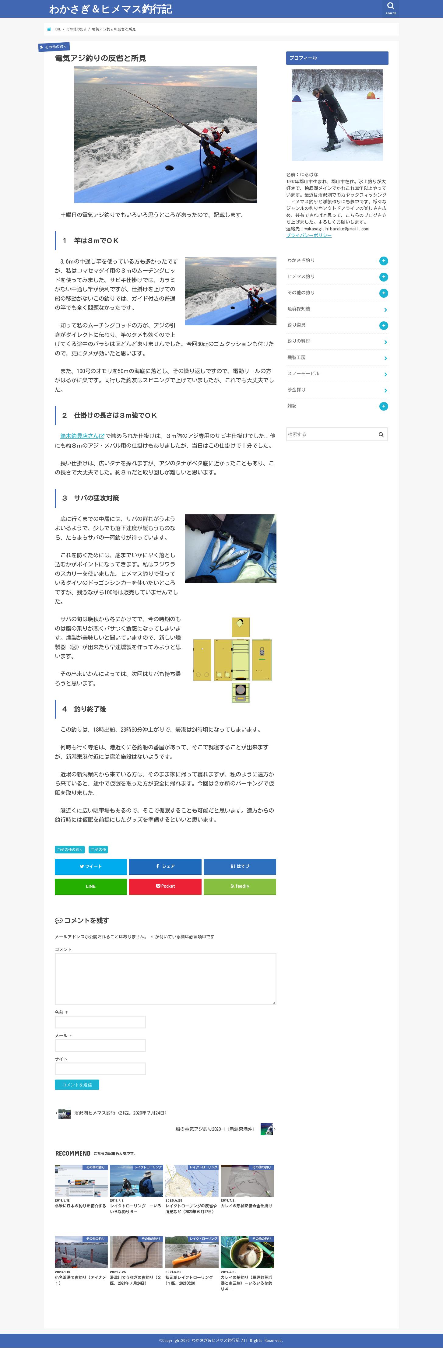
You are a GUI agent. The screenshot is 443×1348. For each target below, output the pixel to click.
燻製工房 (296, 356)
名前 (61, 1012)
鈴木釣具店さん (79, 436)
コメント (63, 950)
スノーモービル (303, 372)
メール (63, 1036)
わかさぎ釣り (301, 260)
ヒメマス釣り (301, 276)
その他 (100, 849)
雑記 (292, 405)
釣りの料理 (298, 340)
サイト (61, 1059)
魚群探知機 (298, 308)
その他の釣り (72, 849)
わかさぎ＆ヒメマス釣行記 (110, 9)
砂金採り (296, 389)
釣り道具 (296, 324)
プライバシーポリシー (309, 235)
